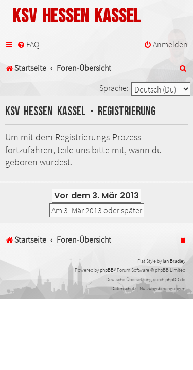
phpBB (107, 270)
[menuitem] (28, 44)
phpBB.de (175, 279)
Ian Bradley (174, 260)
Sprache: (114, 88)
